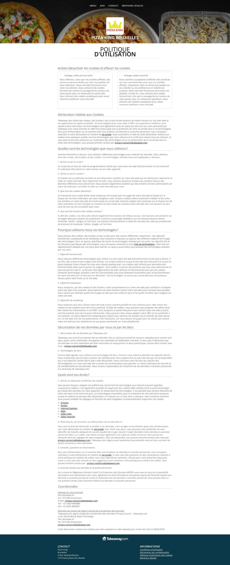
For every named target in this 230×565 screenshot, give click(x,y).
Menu (93, 5)
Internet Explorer (69, 408)
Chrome (65, 402)
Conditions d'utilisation (151, 549)
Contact (113, 5)
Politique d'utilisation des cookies (156, 555)
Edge (63, 411)
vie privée (106, 134)
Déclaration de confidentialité (154, 552)
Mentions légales (132, 5)
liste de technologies (144, 244)
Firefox (64, 405)
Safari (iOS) (66, 414)
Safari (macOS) (68, 416)
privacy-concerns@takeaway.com (131, 142)
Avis (102, 5)
